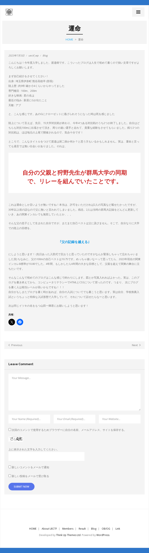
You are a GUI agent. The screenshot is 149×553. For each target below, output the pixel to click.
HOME (32, 528)
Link (118, 528)
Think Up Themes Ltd (68, 535)
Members (67, 528)
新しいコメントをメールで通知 (30, 467)
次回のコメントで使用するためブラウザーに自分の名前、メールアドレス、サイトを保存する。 (69, 430)
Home (69, 39)
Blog (45, 55)
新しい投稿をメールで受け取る (30, 476)
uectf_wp (33, 55)
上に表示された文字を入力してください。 (33, 449)
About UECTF (49, 528)
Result (82, 528)
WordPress (102, 535)
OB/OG (106, 528)
